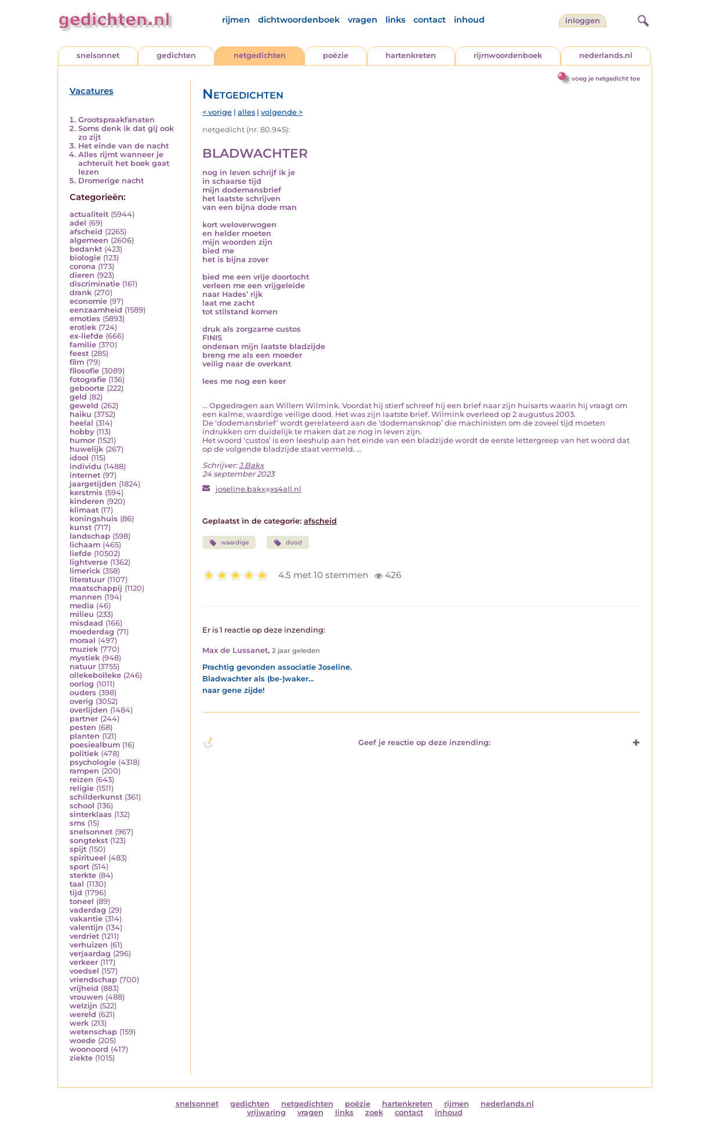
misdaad (86, 623)
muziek (84, 649)
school (82, 805)
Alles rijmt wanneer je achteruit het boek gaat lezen (123, 163)
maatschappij (96, 588)
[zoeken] (642, 19)
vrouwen (86, 997)
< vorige (217, 112)
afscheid (86, 231)
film (77, 362)
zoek (374, 1112)
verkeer (84, 962)
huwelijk (86, 449)
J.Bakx (251, 465)
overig (81, 701)
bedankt (86, 249)
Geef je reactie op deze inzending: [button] (346, 742)
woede (83, 1040)
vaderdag (88, 910)
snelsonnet (98, 55)
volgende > (282, 112)
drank (81, 292)
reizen (81, 779)
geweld (84, 405)
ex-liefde (86, 336)
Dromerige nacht (111, 180)
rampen (84, 771)
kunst (81, 527)
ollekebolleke (95, 675)
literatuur (87, 579)
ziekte (81, 1058)
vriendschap (93, 979)
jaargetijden (93, 484)
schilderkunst (96, 797)
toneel (82, 901)
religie (82, 788)
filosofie (84, 370)
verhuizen (89, 944)
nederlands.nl (605, 55)
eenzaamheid (96, 310)
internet (85, 475)
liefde (81, 553)
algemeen (89, 240)
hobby (82, 431)
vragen (362, 19)
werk (79, 1023)
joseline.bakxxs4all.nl (258, 489)
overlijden (89, 710)
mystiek (85, 657)
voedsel (84, 971)
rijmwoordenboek (508, 55)
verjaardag (90, 953)
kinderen (87, 501)
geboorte (87, 388)
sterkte (83, 875)
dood (287, 543)
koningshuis (94, 518)
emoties (85, 318)
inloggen (582, 20)
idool (79, 457)
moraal (83, 640)
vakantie (86, 918)
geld (78, 397)
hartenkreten (411, 55)
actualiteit (89, 214)
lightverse (89, 562)
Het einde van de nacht (123, 145)
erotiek (83, 327)
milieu (82, 614)
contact (429, 19)
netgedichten (260, 55)
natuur (83, 666)
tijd (76, 892)
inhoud (469, 19)
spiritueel (88, 858)
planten (85, 736)
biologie (85, 257)
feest (79, 353)
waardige (229, 543)
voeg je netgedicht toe (606, 78)
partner (84, 718)
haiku (81, 414)
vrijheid (84, 988)
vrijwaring (266, 1112)
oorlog (82, 684)
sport (79, 866)
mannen (86, 597)
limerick (85, 570)
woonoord (89, 1049)
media (82, 605)
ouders (83, 692)
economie (88, 301)
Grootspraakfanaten (116, 119)
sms (77, 823)
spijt (78, 849)
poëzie (335, 55)
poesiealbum (95, 744)
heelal (81, 423)
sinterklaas (91, 814)
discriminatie (95, 283)
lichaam (85, 544)
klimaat (84, 510)
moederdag (92, 631)
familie (83, 344)
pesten (83, 727)
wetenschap (93, 1031)
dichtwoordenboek (299, 19)
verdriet (84, 936)
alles (246, 112)
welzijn (83, 1005)
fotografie (88, 379)
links (395, 19)
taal (77, 884)
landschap (90, 536)
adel (78, 223)
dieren (82, 275)
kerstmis (86, 492)
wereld (83, 1014)
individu (85, 466)
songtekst (89, 840)
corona (83, 266)
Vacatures (92, 91)
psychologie (93, 762)
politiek (84, 753)
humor (82, 440)
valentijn (86, 927)
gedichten (176, 55)
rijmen (236, 19)
